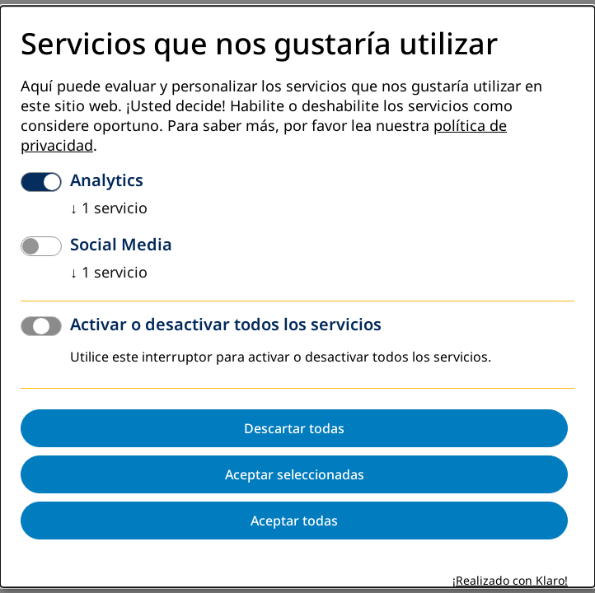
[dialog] (297, 296)
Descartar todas (294, 429)
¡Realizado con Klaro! (510, 582)
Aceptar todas (294, 521)
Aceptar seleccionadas (294, 475)
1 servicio (109, 209)
